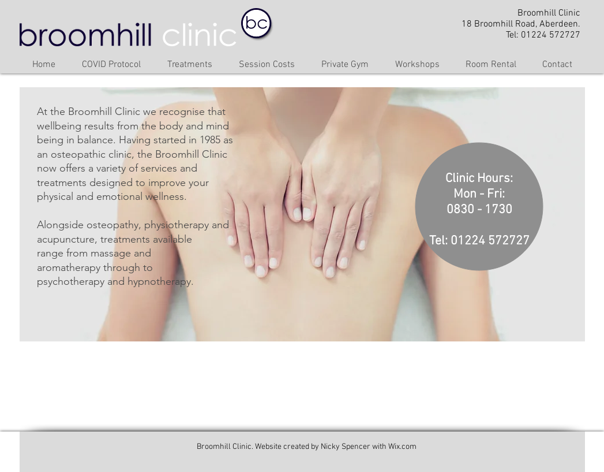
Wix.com (402, 447)
